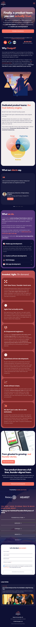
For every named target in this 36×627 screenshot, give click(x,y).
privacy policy (6, 567)
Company (17, 529)
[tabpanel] (18, 189)
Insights (17, 534)
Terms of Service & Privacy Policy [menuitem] (18, 623)
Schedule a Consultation (18, 31)
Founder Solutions (17, 517)
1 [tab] (13, 207)
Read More (10, 198)
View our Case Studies (8, 461)
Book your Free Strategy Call (18, 483)
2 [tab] (16, 207)
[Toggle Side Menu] (34, 3)
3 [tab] (19, 207)
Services (17, 523)
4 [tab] (21, 207)
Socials (17, 540)
